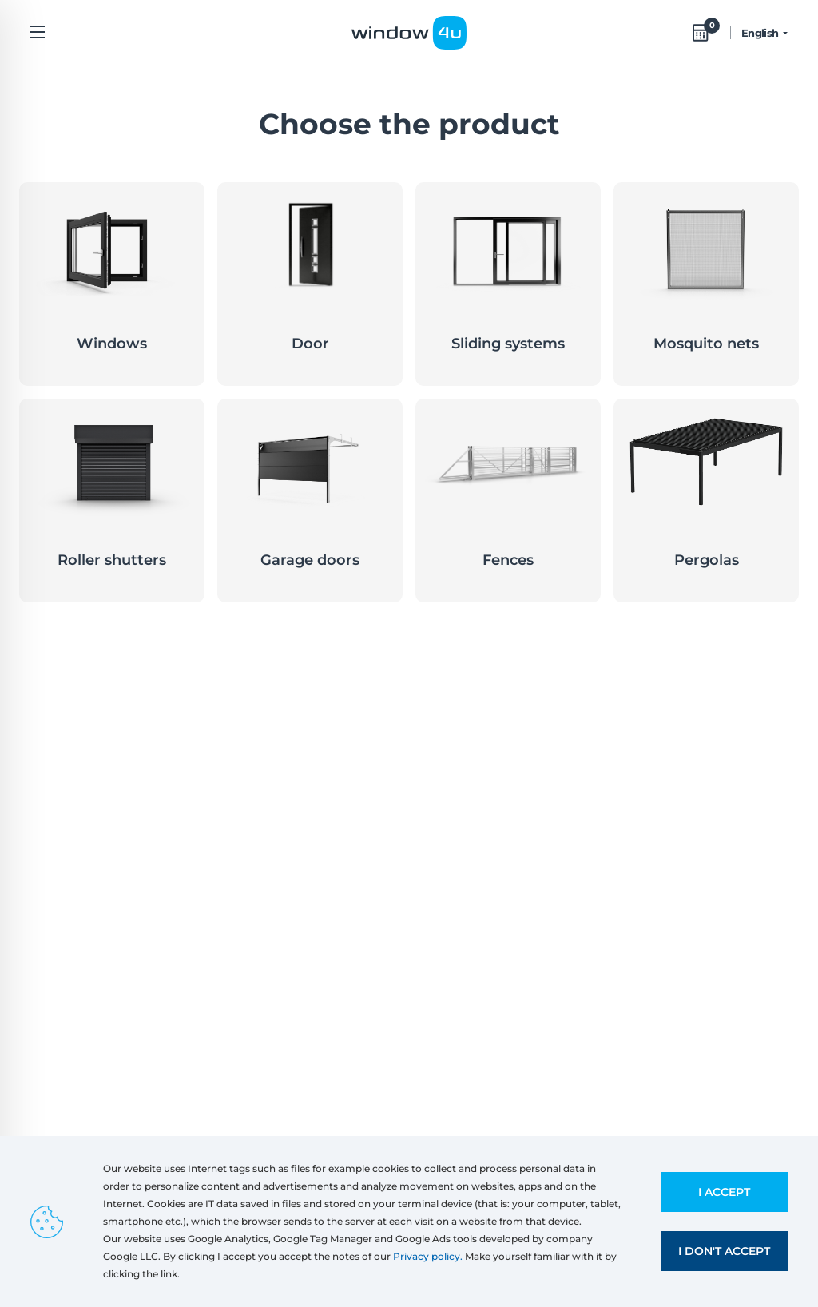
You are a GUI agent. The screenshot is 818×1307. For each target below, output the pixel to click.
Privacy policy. (428, 1256)
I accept (724, 1192)
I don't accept (724, 1251)
